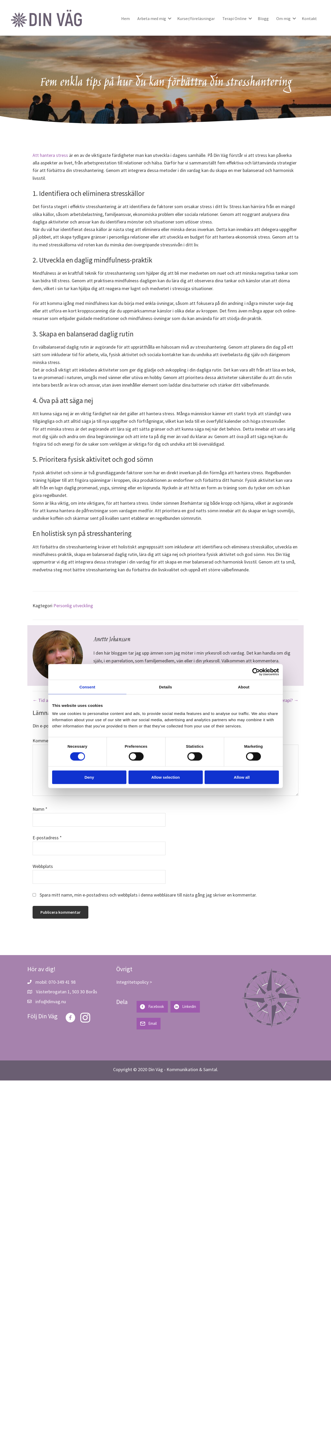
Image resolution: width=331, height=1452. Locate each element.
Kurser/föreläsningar (196, 18)
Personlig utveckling (73, 606)
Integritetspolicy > (134, 982)
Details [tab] (165, 687)
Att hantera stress (50, 155)
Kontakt (309, 18)
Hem (125, 18)
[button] (169, 18)
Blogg (263, 18)
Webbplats (43, 866)
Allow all (242, 777)
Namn (40, 809)
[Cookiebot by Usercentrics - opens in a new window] (256, 672)
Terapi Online (234, 18)
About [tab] (243, 687)
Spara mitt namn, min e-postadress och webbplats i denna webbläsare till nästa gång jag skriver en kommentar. (148, 895)
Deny (89, 777)
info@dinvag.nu (50, 1002)
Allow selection (165, 777)
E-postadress (47, 838)
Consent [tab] (87, 687)
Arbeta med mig (151, 18)
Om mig (283, 18)
